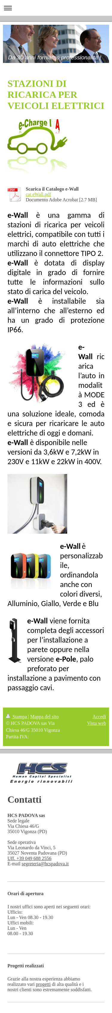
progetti (43, 984)
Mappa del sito (44, 716)
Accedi (99, 716)
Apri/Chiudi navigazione (56, 7)
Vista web (96, 723)
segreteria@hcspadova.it (45, 863)
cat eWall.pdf (38, 194)
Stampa (17, 716)
